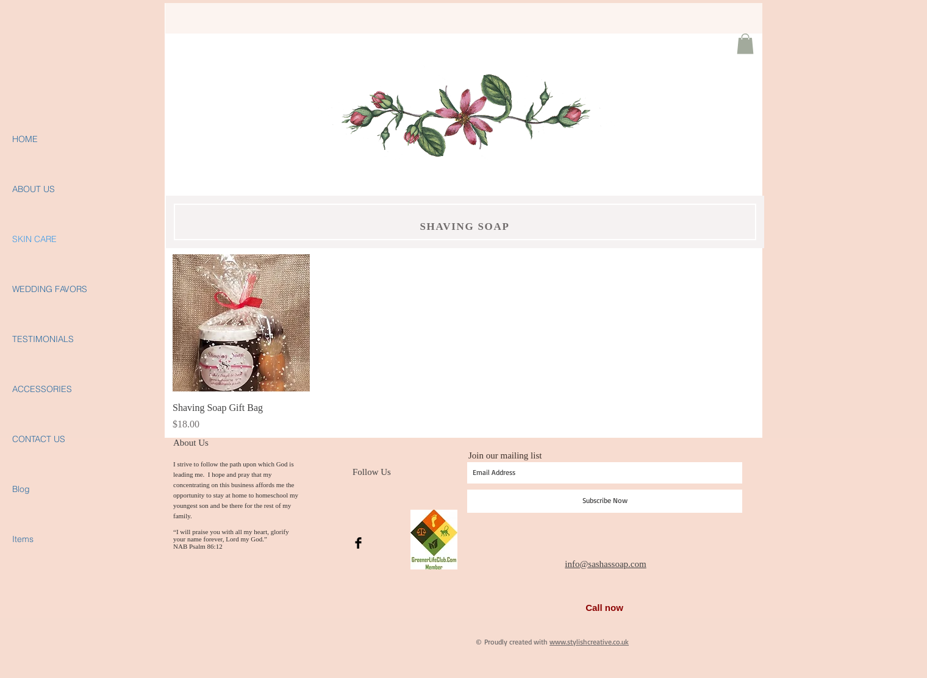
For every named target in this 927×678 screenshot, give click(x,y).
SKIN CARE (34, 239)
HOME (25, 139)
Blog (21, 489)
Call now (604, 607)
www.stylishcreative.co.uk (589, 641)
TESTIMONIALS (43, 339)
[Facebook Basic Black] (358, 543)
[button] (745, 44)
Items (23, 538)
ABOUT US (33, 189)
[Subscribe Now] (604, 501)
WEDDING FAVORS (49, 289)
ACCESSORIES (42, 389)
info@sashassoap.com (605, 564)
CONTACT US (38, 439)
